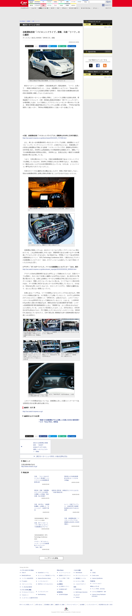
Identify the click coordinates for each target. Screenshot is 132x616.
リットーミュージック (64, 572)
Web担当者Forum (26, 575)
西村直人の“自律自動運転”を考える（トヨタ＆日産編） (71, 478)
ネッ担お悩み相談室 (27, 587)
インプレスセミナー (43, 581)
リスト (36, 46)
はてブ (54, 46)
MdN (75, 587)
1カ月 (108, 24)
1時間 (87, 24)
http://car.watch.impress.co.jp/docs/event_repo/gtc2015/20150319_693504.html (49, 269)
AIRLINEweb (79, 572)
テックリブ (76, 595)
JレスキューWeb (80, 581)
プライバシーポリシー (72, 604)
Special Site (92, 51)
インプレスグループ (91, 604)
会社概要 (82, 604)
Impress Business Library (44, 578)
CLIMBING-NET (63, 589)
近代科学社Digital (63, 594)
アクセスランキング (94, 21)
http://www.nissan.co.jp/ (29, 466)
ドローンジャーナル (27, 584)
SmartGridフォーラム (43, 572)
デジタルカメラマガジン (28, 592)
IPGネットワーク (94, 586)
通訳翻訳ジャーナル (81, 578)
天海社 (94, 572)
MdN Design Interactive (81, 592)
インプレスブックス (43, 591)
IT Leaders (24, 581)
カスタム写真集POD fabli (99, 591)
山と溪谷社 (60, 584)
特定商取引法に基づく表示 (105, 604)
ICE (91, 570)
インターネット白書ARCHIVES (30, 598)
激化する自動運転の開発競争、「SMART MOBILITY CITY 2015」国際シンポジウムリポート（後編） (40, 447)
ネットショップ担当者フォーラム (46, 575)
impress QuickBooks (97, 578)
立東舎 (60, 581)
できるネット (25, 595)
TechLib (77, 597)
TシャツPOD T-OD (64, 578)
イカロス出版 (77, 570)
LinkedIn (73, 46)
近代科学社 (60, 592)
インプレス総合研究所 (27, 578)
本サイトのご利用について (26, 604)
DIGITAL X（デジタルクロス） (46, 584)
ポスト (30, 46)
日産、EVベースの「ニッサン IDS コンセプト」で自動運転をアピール (41, 524)
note (63, 46)
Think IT (24, 572)
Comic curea (95, 575)
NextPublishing (42, 594)
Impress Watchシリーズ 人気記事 (98, 71)
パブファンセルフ (96, 583)
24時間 (94, 24)
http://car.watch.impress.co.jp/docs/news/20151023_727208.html (44, 138)
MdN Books (78, 589)
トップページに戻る (51, 558)
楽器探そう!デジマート (65, 575)
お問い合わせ (38, 604)
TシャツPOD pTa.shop (98, 588)
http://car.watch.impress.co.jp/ (33, 411)
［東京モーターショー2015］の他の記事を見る (51, 456)
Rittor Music (60, 570)
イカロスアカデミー (81, 584)
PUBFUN (92, 581)
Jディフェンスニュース (82, 575)
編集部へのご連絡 (59, 604)
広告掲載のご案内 (48, 604)
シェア (44, 46)
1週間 (101, 24)
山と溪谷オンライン (64, 586)
